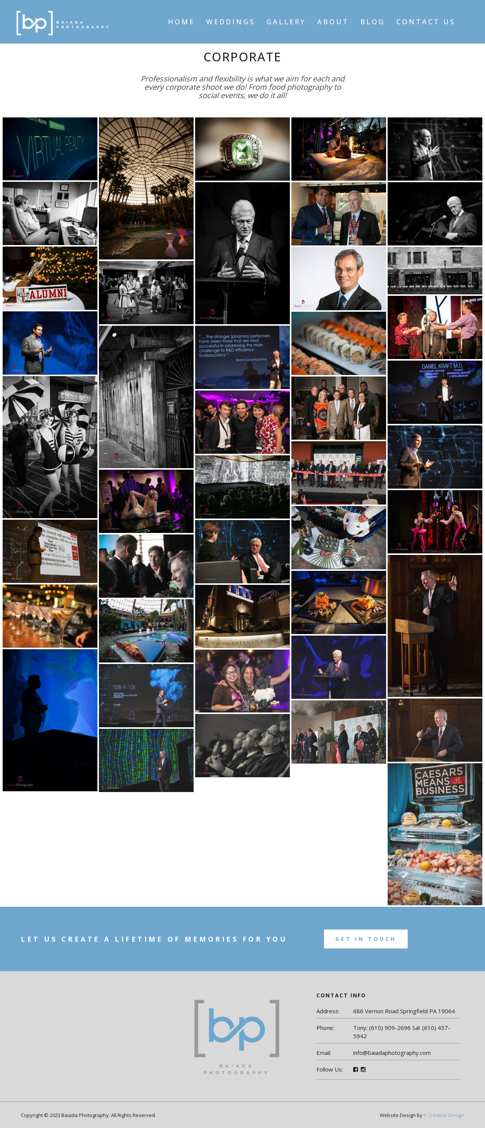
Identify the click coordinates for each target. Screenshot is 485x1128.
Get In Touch (365, 938)
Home (181, 21)
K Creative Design (444, 1115)
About (333, 21)
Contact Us (425, 21)
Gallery (286, 21)
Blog (372, 21)
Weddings (230, 21)
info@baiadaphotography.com (392, 1052)
